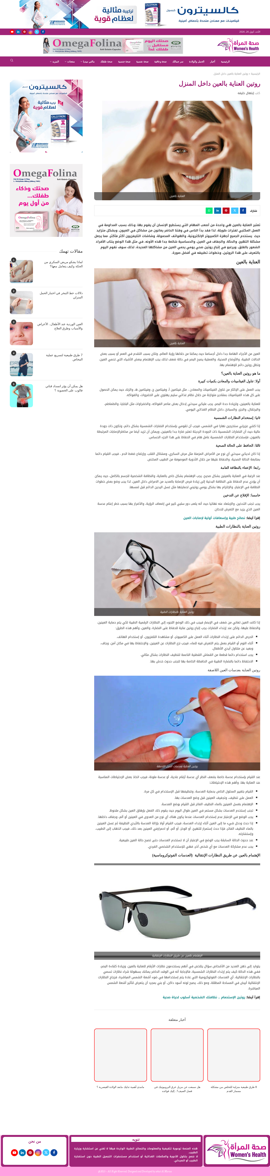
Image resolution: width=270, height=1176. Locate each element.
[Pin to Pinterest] (226, 211)
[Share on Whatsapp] (209, 211)
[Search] (12, 61)
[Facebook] (43, 31)
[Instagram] (30, 31)
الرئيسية (225, 61)
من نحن (34, 1141)
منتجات (71, 61)
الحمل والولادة (196, 61)
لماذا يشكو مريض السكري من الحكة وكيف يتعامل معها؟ (63, 264)
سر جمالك (177, 61)
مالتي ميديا (89, 61)
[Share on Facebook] (243, 211)
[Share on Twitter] (234, 211)
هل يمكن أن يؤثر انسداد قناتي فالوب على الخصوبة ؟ (64, 388)
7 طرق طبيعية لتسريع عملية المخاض (64, 357)
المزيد (55, 61)
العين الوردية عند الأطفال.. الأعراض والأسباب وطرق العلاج (60, 326)
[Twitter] (36, 31)
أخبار (212, 61)
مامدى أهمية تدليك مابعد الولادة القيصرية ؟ (120, 1087)
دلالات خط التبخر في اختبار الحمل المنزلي (61, 295)
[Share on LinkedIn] (217, 211)
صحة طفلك (106, 61)
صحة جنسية (124, 61)
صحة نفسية (142, 61)
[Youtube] (12, 31)
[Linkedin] (18, 31)
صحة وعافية (160, 61)
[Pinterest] (24, 31)
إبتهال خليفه (246, 93)
